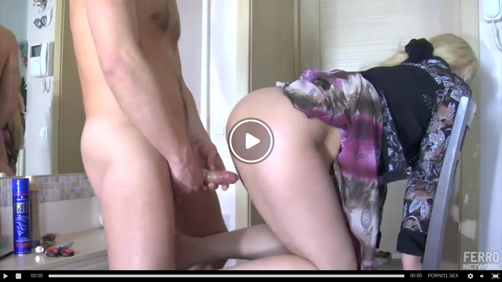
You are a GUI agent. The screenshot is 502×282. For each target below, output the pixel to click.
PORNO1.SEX (443, 275)
